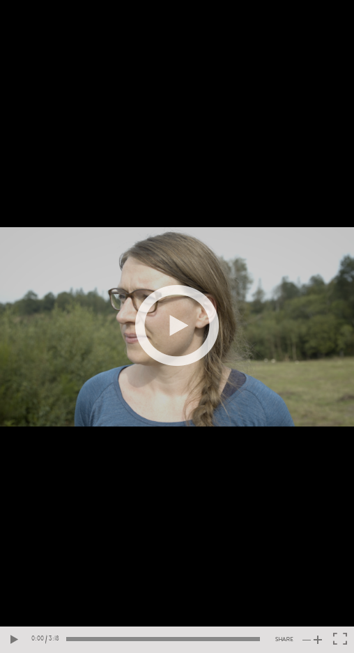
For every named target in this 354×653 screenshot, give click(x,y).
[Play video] (177, 325)
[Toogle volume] (312, 639)
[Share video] (284, 639)
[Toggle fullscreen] (340, 639)
